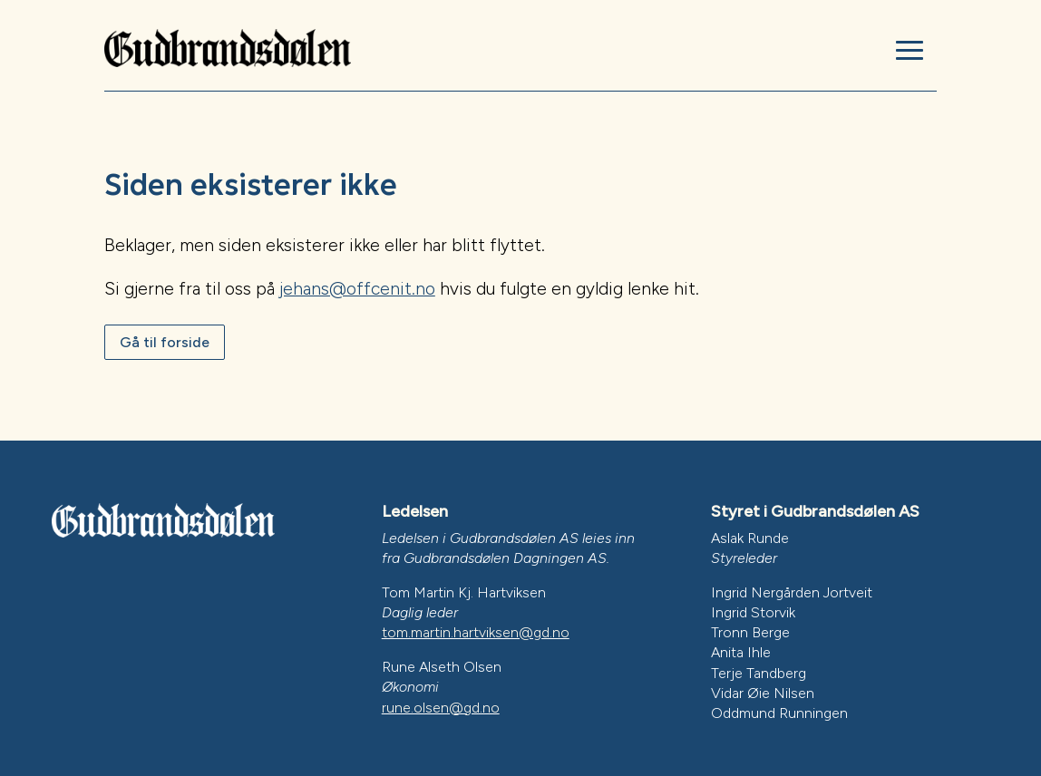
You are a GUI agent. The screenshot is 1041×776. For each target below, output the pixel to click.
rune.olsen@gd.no (441, 707)
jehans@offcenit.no (357, 288)
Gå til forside (164, 342)
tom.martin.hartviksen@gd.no (475, 632)
